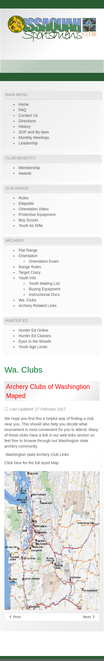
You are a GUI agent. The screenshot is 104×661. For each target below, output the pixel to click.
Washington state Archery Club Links (36, 454)
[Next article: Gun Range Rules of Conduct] (89, 617)
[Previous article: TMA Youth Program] (15, 617)
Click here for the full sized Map (31, 463)
